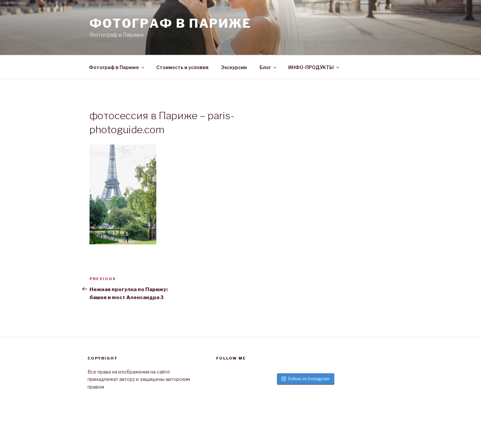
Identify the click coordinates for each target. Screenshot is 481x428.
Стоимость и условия (182, 67)
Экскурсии (234, 67)
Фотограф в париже (171, 23)
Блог (268, 67)
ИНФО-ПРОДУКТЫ (314, 67)
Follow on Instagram (306, 378)
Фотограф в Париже (117, 67)
